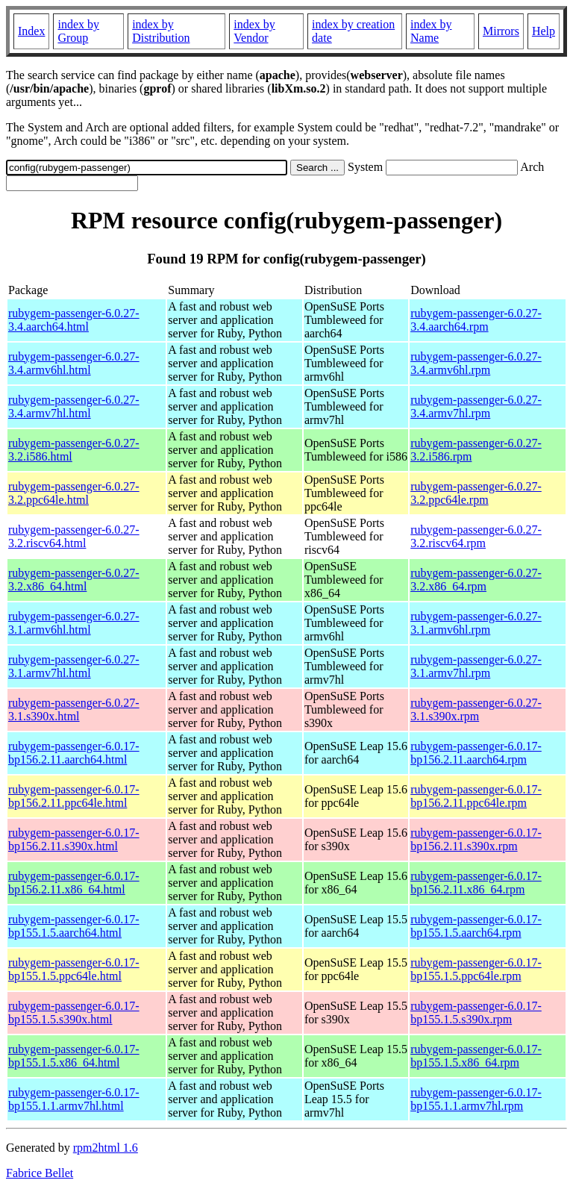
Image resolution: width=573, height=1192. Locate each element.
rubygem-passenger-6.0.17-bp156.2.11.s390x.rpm (476, 839)
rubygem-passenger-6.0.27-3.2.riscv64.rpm (476, 536)
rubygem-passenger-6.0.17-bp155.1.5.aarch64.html (74, 926)
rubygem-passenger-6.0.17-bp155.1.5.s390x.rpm (476, 1012)
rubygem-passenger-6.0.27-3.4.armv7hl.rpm (476, 406)
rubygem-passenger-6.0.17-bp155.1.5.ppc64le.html (74, 969)
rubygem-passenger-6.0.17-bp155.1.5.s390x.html (74, 1012)
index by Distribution (161, 31)
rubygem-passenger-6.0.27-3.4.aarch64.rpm (476, 320)
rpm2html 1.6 (105, 1147)
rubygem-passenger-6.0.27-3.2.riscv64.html (74, 536)
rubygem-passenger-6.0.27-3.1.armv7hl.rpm (476, 666)
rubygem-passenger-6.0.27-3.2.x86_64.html (74, 580)
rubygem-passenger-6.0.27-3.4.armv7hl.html (74, 406)
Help (543, 31)
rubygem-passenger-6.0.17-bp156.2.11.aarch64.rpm (476, 753)
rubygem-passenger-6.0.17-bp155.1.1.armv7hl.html (74, 1099)
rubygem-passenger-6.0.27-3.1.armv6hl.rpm (476, 623)
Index (31, 31)
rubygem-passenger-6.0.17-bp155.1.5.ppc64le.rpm (476, 969)
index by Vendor (254, 31)
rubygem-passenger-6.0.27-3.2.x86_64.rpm (476, 580)
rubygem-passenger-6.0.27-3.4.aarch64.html (74, 320)
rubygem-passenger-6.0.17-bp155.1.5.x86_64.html (74, 1056)
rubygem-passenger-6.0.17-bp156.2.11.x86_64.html (74, 883)
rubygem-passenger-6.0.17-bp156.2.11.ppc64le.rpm (476, 796)
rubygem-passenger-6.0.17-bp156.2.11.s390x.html (74, 839)
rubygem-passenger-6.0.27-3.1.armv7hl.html (74, 666)
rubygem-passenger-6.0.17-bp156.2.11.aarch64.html (74, 753)
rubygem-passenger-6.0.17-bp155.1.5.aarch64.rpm (476, 926)
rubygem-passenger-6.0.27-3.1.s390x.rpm (476, 709)
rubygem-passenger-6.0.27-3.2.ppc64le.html (74, 493)
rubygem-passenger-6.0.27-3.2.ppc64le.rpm (476, 493)
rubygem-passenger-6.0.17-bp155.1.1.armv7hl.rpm (476, 1099)
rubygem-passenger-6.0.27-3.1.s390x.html (74, 709)
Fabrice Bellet (39, 1173)
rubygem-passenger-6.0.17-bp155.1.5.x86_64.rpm (476, 1056)
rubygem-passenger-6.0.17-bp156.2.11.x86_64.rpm (476, 883)
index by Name (431, 31)
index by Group (78, 31)
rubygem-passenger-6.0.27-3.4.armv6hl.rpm (476, 363)
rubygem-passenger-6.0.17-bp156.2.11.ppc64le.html (74, 796)
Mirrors (501, 31)
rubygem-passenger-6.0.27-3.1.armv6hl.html (74, 623)
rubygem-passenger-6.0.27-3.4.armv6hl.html (74, 363)
